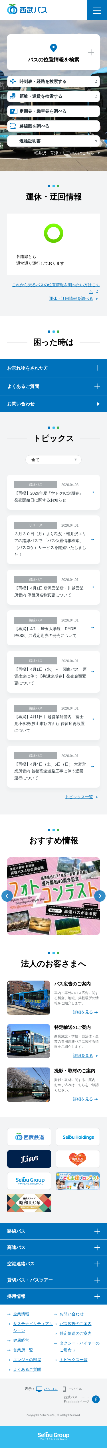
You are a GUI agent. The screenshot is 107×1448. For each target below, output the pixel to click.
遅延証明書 (30, 140)
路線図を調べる (34, 126)
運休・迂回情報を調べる (71, 298)
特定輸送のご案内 (76, 1333)
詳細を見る (83, 1012)
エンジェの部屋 (27, 1359)
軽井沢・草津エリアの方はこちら (64, 153)
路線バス (16, 1231)
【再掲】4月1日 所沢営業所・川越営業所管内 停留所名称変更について (49, 591)
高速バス (16, 1247)
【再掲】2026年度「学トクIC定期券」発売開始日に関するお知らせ (48, 496)
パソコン (51, 1389)
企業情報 (21, 1314)
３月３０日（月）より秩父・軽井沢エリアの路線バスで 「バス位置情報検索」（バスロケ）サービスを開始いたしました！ (50, 544)
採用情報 (16, 1296)
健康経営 (21, 1340)
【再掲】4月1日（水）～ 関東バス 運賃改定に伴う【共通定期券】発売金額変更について (50, 676)
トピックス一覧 (79, 796)
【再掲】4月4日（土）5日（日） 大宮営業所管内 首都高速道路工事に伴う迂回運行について (50, 771)
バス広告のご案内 (76, 1323)
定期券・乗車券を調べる (42, 111)
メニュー (97, 10)
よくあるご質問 (27, 1369)
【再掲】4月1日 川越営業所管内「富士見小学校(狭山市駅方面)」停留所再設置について (49, 723)
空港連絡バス (21, 1263)
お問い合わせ (21, 403)
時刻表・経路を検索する (42, 81)
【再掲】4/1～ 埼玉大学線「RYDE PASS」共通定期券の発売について (45, 632)
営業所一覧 (23, 1350)
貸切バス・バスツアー (30, 1280)
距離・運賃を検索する (40, 96)
